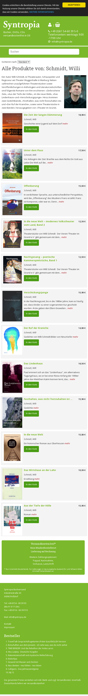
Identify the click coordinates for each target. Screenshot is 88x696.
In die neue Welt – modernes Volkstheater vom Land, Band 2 (49, 223)
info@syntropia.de (62, 41)
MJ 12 (11, 672)
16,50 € (82, 363)
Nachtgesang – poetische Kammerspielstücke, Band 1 (40, 258)
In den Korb (31, 129)
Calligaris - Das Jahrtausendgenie (23, 669)
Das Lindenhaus (33, 363)
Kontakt (7, 623)
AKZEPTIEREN (74, 4)
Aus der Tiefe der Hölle (37, 505)
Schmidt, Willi (30, 119)
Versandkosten (64, 680)
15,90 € (82, 292)
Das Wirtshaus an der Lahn (40, 470)
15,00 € (82, 185)
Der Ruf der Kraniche (36, 327)
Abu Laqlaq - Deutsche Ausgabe (23, 651)
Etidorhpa (12, 658)
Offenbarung (31, 185)
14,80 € (82, 328)
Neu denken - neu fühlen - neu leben (24, 665)
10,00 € (82, 470)
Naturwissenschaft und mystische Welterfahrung (30, 655)
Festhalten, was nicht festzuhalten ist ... (48, 399)
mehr (65, 123)
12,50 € (82, 221)
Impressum (9, 627)
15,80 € (82, 434)
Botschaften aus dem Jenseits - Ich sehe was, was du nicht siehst (37, 645)
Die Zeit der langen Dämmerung (43, 114)
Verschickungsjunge (36, 292)
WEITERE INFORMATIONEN (41, 12)
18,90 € (82, 114)
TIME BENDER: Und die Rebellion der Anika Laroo (30, 648)
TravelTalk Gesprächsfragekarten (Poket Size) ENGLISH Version (37, 641)
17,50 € (82, 150)
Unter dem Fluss (33, 150)
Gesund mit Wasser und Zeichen (23, 662)
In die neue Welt (33, 434)
